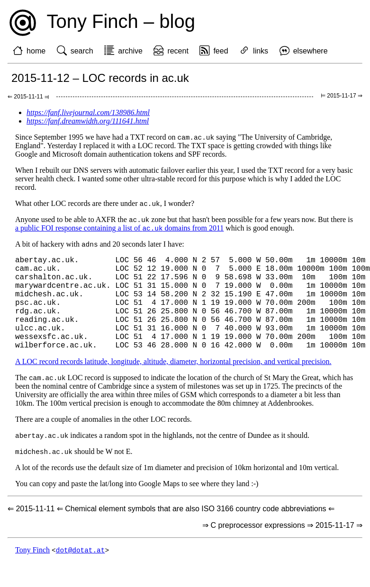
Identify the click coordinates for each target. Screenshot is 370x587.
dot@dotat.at (80, 574)
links (260, 51)
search (82, 51)
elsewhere (310, 51)
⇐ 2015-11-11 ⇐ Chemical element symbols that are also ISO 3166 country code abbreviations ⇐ (171, 533)
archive (130, 51)
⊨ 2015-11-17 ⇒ (341, 95)
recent (177, 51)
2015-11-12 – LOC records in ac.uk (100, 77)
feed (220, 51)
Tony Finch (32, 575)
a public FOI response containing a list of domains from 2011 (119, 230)
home (36, 51)
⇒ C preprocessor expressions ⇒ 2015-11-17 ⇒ (282, 550)
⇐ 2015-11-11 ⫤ (28, 96)
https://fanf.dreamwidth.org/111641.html (88, 121)
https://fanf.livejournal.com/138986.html (88, 112)
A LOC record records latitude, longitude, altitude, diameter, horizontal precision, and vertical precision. (173, 385)
